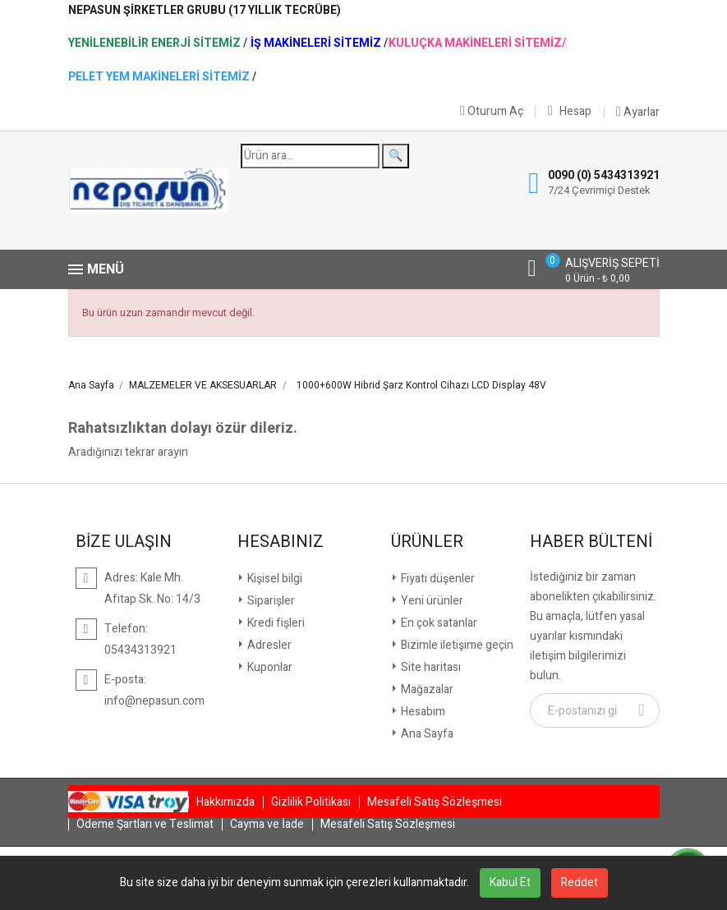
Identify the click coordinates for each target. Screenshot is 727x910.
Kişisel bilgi (273, 578)
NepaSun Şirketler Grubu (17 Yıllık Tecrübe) (204, 10)
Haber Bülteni (591, 542)
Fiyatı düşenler (436, 578)
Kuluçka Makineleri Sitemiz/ (477, 43)
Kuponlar (268, 667)
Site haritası (429, 667)
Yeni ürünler (430, 600)
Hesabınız (280, 542)
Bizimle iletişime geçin (455, 645)
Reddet (579, 882)
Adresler (268, 645)
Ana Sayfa (425, 733)
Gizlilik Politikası (311, 802)
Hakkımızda (225, 802)
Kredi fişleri (275, 623)
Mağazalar (425, 689)
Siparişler (270, 600)
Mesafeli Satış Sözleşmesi (434, 802)
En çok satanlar (437, 623)
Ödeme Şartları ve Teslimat (145, 824)
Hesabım (421, 711)
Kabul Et (510, 882)
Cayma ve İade (267, 824)
